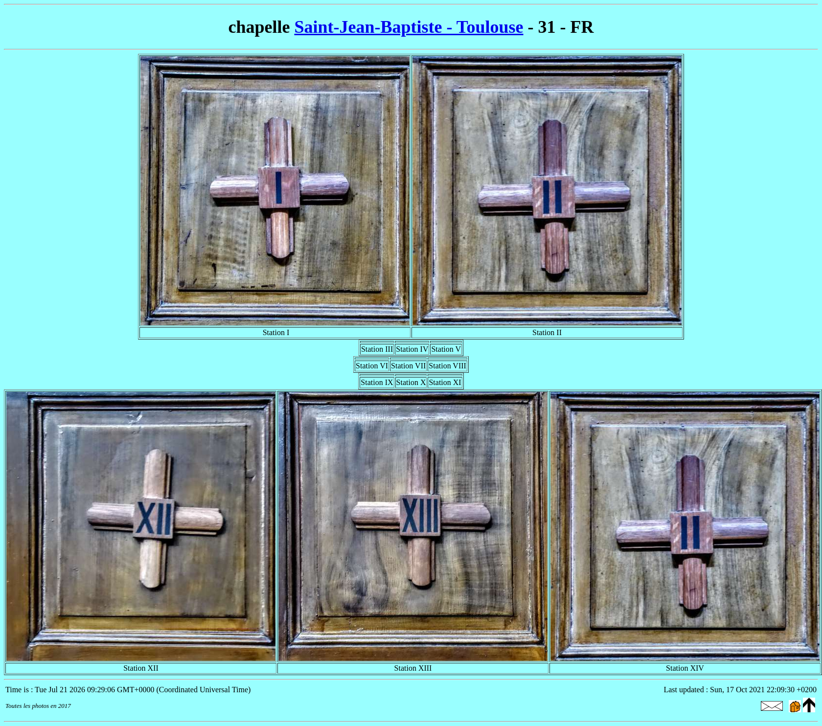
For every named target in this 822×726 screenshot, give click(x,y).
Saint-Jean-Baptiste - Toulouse (408, 27)
